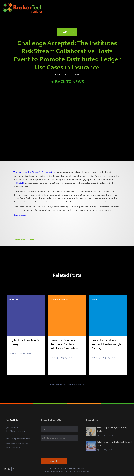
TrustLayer (18, 183)
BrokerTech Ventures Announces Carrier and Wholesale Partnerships (64, 344)
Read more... (19, 215)
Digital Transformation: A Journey (24, 342)
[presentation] (72, 449)
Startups (67, 32)
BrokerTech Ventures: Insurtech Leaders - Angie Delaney (106, 344)
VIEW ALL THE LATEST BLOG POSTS (67, 386)
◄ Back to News (67, 81)
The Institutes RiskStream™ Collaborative (34, 172)
